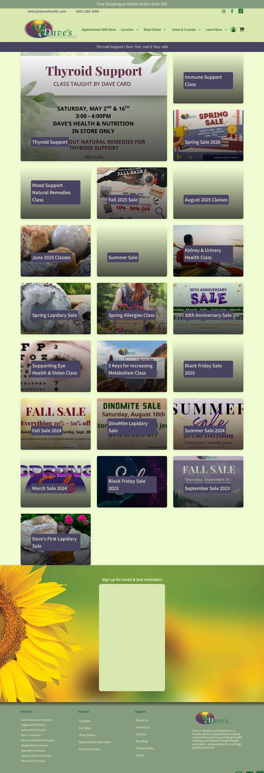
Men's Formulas (31, 735)
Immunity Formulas (33, 730)
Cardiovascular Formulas (36, 720)
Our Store (85, 728)
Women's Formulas (33, 761)
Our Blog (141, 741)
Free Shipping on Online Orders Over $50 (132, 4)
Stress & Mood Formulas (36, 756)
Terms (140, 755)
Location (85, 721)
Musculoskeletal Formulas (37, 740)
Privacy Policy (145, 748)
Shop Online (87, 735)
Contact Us (143, 727)
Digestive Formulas (33, 725)
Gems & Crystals (90, 749)
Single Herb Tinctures (34, 745)
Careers (141, 734)
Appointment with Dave (95, 742)
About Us (142, 720)
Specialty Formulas (33, 750)
